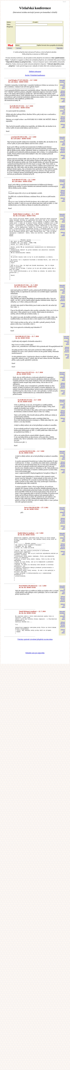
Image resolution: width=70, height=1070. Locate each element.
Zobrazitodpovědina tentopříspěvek (62, 97)
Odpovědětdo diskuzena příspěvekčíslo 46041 (62, 304)
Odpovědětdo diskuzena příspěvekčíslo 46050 (62, 470)
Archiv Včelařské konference (35, 79)
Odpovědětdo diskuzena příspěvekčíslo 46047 (62, 614)
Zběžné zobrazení (35, 75)
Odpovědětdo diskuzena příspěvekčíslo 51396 (62, 527)
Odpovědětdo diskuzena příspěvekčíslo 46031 (62, 87)
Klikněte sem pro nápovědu (35, 681)
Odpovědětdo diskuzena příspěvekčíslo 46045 (62, 552)
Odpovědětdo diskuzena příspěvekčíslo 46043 (62, 392)
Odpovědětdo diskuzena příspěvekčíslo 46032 (62, 113)
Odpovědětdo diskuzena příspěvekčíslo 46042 (66, 356)
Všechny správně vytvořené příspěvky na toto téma (35, 668)
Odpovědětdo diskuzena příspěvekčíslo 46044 (62, 419)
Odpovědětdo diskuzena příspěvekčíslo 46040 (62, 221)
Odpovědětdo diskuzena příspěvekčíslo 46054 (62, 639)
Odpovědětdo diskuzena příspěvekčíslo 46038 (62, 144)
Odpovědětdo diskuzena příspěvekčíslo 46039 (62, 187)
